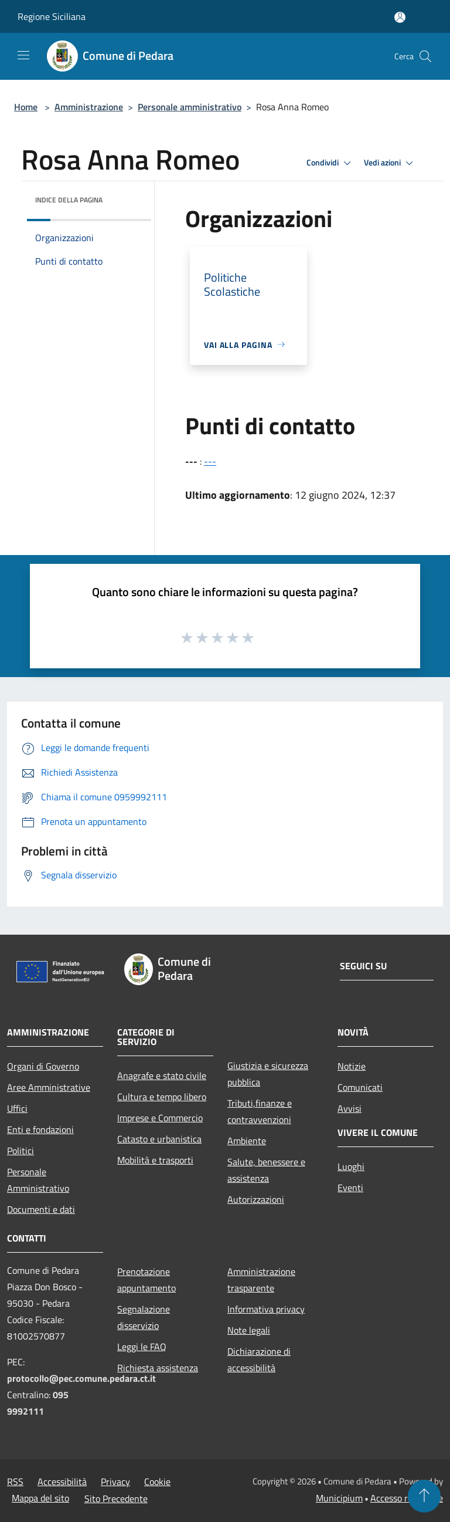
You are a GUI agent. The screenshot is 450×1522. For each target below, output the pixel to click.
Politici (20, 1151)
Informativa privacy (266, 1309)
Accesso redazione (406, 1498)
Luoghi (351, 1166)
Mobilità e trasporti (155, 1160)
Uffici (17, 1108)
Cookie (157, 1481)
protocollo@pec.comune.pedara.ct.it (81, 1378)
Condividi (330, 163)
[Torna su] (424, 1496)
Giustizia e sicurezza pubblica (267, 1073)
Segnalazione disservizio (143, 1317)
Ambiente (246, 1141)
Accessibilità (62, 1481)
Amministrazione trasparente (261, 1279)
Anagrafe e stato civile (161, 1075)
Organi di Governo (43, 1066)
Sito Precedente (116, 1498)
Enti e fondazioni (40, 1129)
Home (26, 107)
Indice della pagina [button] (69, 199)
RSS (15, 1481)
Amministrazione (88, 107)
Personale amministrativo (189, 107)
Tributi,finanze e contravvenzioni (259, 1111)
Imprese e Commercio (160, 1118)
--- (210, 461)
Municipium (339, 1498)
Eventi (350, 1188)
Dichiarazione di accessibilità (259, 1359)
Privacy (115, 1481)
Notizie (352, 1066)
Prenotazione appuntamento (146, 1279)
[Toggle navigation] (23, 55)
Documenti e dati (41, 1209)
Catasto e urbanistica (159, 1139)
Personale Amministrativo (38, 1180)
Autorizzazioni (255, 1199)
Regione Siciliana (52, 16)
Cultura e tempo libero (161, 1097)
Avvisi (350, 1108)
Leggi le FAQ (141, 1347)
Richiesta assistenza (157, 1368)
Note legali (248, 1330)
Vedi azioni (390, 163)
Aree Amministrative (48, 1087)
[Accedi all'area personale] (400, 17)
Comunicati (360, 1087)
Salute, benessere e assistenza (266, 1170)
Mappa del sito (40, 1498)
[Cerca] (425, 56)
